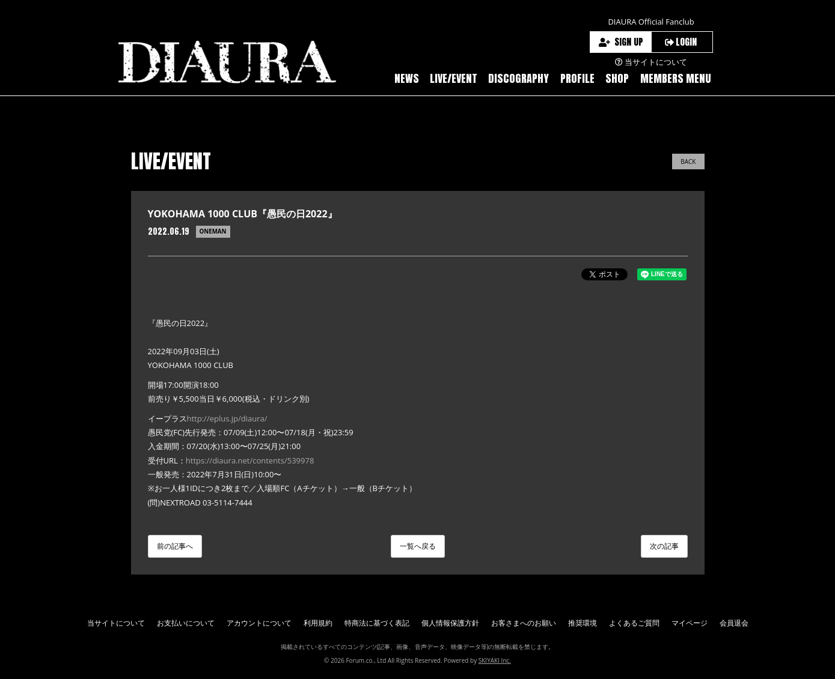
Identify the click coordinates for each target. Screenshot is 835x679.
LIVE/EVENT (453, 78)
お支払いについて (186, 623)
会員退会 (734, 623)
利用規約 (318, 623)
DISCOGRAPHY (518, 78)
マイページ (689, 623)
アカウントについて (259, 623)
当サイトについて (116, 623)
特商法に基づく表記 (376, 623)
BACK (688, 161)
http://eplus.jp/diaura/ (227, 418)
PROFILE (577, 78)
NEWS (406, 78)
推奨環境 (582, 623)
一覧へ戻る (418, 546)
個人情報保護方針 (450, 623)
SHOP (617, 78)
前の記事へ (175, 546)
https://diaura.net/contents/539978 (250, 460)
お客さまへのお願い (523, 623)
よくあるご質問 (634, 623)
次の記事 (664, 546)
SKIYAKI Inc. (495, 660)
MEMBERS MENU (675, 78)
